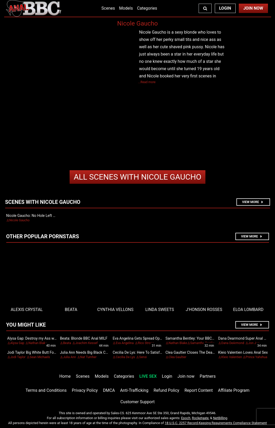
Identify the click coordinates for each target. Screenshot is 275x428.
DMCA (109, 390)
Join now (186, 376)
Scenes (108, 8)
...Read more (147, 82)
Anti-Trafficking (134, 390)
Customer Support (137, 401)
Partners (208, 376)
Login (225, 8)
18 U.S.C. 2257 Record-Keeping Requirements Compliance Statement (216, 423)
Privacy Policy (85, 390)
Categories (147, 8)
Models (126, 8)
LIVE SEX (148, 376)
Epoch (186, 418)
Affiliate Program (233, 390)
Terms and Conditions (46, 390)
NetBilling (220, 418)
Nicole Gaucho (137, 176)
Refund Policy (166, 390)
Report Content (199, 390)
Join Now (253, 8)
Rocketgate (200, 418)
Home (65, 376)
